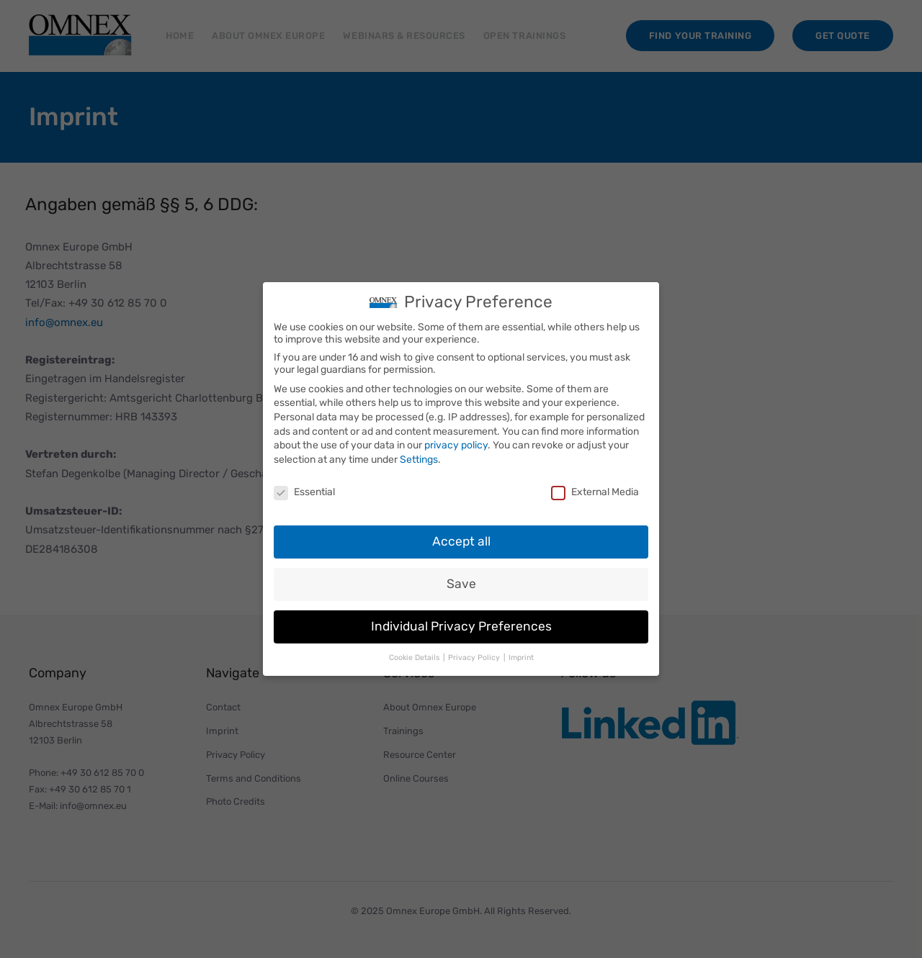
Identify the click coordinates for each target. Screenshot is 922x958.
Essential (304, 492)
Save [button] (461, 584)
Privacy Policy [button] (475, 657)
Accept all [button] (461, 541)
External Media (595, 492)
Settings (419, 459)
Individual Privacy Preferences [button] (461, 626)
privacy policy (456, 445)
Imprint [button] (521, 657)
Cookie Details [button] (415, 657)
